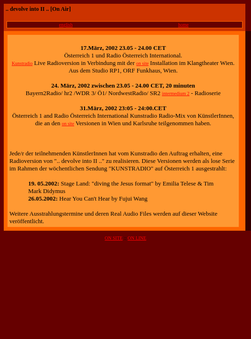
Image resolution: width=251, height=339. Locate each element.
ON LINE (136, 238)
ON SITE (114, 238)
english (66, 24)
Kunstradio (22, 63)
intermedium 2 (175, 93)
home (183, 24)
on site (142, 63)
